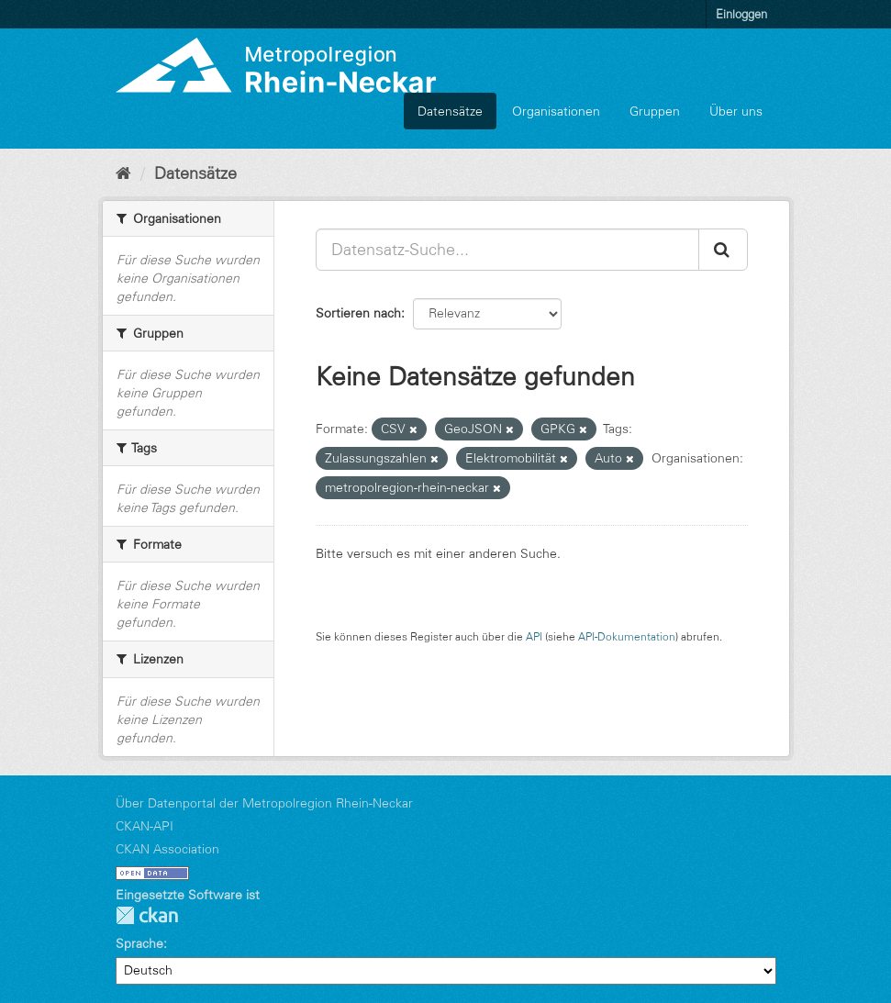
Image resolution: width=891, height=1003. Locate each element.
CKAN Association (167, 849)
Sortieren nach (358, 313)
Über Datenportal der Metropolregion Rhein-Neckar (264, 803)
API (534, 636)
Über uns (736, 111)
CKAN (147, 915)
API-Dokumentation (626, 636)
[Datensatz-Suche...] (507, 249)
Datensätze (450, 111)
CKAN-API (144, 826)
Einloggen (741, 13)
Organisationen (556, 111)
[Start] (123, 173)
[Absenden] (723, 249)
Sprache (139, 943)
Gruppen (654, 111)
